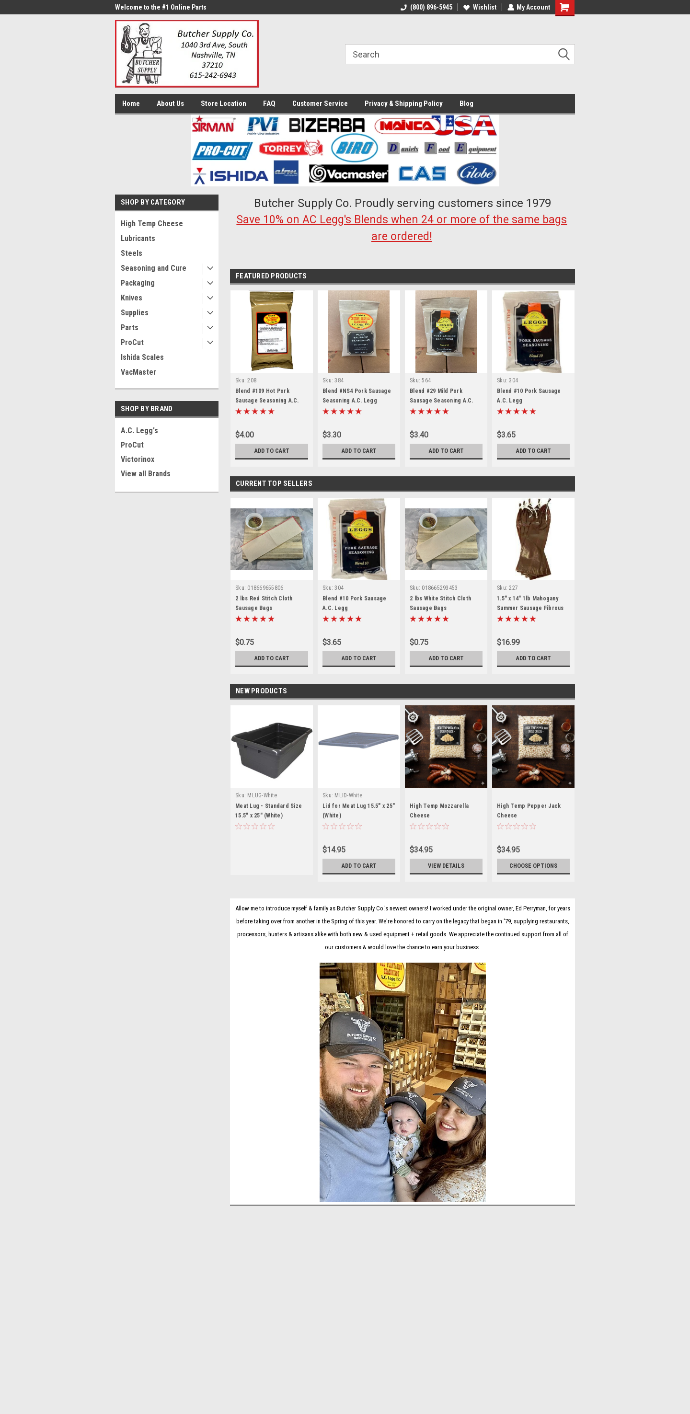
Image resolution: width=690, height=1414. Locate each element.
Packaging (138, 282)
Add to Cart (272, 451)
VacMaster (138, 372)
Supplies (135, 312)
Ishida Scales (142, 357)
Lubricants (138, 238)
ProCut (132, 342)
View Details (446, 866)
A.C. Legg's (139, 430)
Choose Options (533, 866)
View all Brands (146, 473)
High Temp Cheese (152, 223)
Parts (129, 327)
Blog (466, 103)
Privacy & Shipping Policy (404, 103)
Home (131, 103)
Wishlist (479, 7)
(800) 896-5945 (426, 7)
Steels (131, 253)
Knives (131, 297)
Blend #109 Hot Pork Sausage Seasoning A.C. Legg (267, 401)
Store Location (223, 103)
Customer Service (320, 103)
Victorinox (137, 459)
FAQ (269, 103)
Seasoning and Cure (153, 268)
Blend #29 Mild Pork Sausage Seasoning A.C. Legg (441, 401)
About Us (170, 103)
